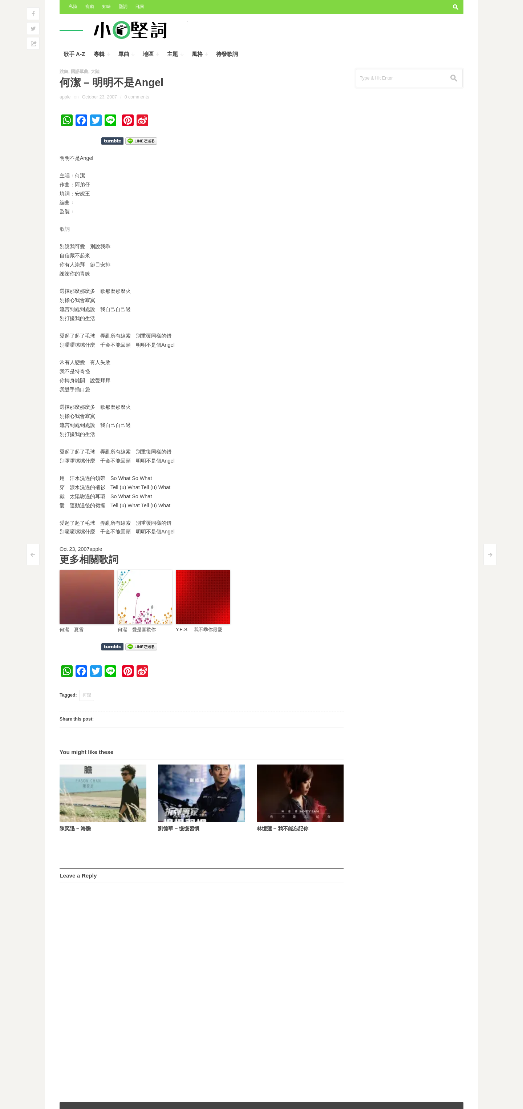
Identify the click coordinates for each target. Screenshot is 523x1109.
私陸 (73, 6)
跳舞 (64, 71)
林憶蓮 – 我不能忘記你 (282, 828)
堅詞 (123, 6)
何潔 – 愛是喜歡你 (137, 629)
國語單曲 (79, 71)
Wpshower (447, 1098)
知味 (106, 6)
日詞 (139, 6)
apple (65, 97)
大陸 (95, 71)
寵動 (89, 6)
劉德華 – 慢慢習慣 (178, 828)
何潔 (86, 695)
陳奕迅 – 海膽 (75, 828)
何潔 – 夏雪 (72, 629)
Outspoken (404, 1098)
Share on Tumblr (112, 141)
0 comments (137, 97)
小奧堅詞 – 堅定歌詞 (85, 1098)
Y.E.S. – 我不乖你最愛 (199, 629)
